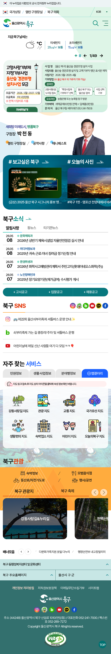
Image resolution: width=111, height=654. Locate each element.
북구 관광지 (24, 491)
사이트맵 (93, 588)
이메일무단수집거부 (72, 588)
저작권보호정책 (47, 588)
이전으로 (85, 55)
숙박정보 (29, 473)
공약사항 (39, 143)
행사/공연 (82, 480)
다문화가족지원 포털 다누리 (54, 552)
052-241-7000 (88, 618)
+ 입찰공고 (55, 292)
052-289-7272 (57, 621)
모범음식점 (82, 473)
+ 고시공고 (20, 292)
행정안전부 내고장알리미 (92, 552)
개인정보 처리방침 (23, 588)
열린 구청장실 (34, 12)
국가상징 (11, 12)
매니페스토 (59, 143)
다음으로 (101, 55)
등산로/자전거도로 (29, 480)
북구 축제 (67, 491)
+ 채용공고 (90, 292)
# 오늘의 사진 (85, 162)
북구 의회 (53, 12)
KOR (98, 11)
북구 (17, 461)
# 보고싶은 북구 (29, 162)
